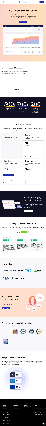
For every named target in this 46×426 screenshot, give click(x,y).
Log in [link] (37, 1)
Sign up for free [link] (23, 21)
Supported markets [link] (6, 420)
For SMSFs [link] (16, 411)
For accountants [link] (16, 408)
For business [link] (16, 405)
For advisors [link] (16, 409)
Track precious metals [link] (7, 423)
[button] (43, 423)
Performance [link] (5, 408)
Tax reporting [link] (5, 406)
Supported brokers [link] (6, 418)
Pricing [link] (25, 405)
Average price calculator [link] (7, 415)
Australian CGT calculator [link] (7, 412)
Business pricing (27, 406)
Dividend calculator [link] (6, 411)
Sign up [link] (42, 1)
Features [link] (4, 405)
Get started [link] (8, 147)
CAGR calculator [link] (6, 417)
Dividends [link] (4, 409)
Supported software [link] (6, 421)
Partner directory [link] (17, 406)
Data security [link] (5, 425)
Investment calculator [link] (7, 414)
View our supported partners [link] (9, 76)
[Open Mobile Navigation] (4, 2)
